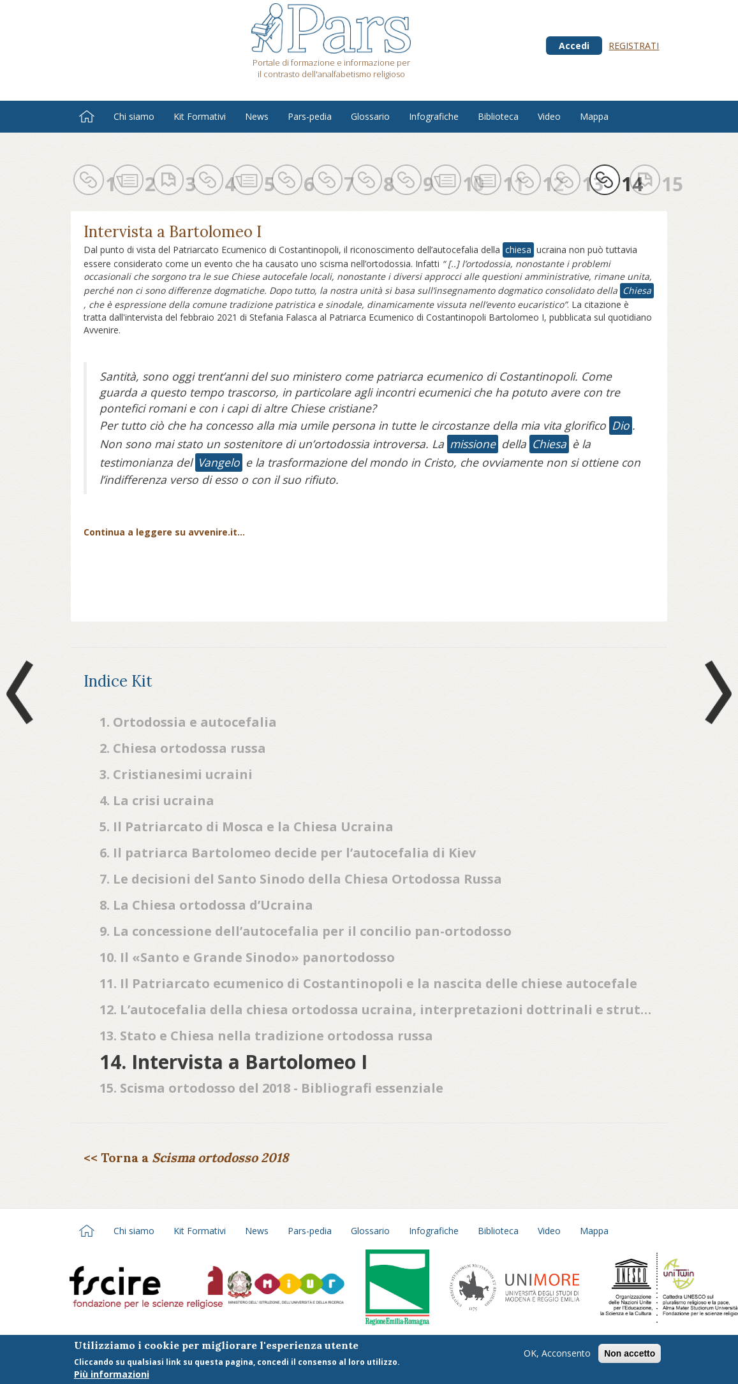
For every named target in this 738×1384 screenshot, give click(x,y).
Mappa (594, 116)
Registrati (634, 46)
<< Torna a (186, 1157)
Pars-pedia (310, 116)
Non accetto (629, 1354)
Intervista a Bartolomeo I (173, 232)
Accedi (574, 46)
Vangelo (219, 462)
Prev (22, 692)
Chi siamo (134, 116)
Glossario (370, 116)
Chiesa (637, 290)
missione (473, 443)
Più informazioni (111, 1375)
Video (549, 116)
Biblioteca (498, 116)
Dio (621, 425)
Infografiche (434, 116)
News (257, 116)
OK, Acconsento (557, 1354)
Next (716, 692)
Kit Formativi (199, 116)
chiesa (518, 250)
